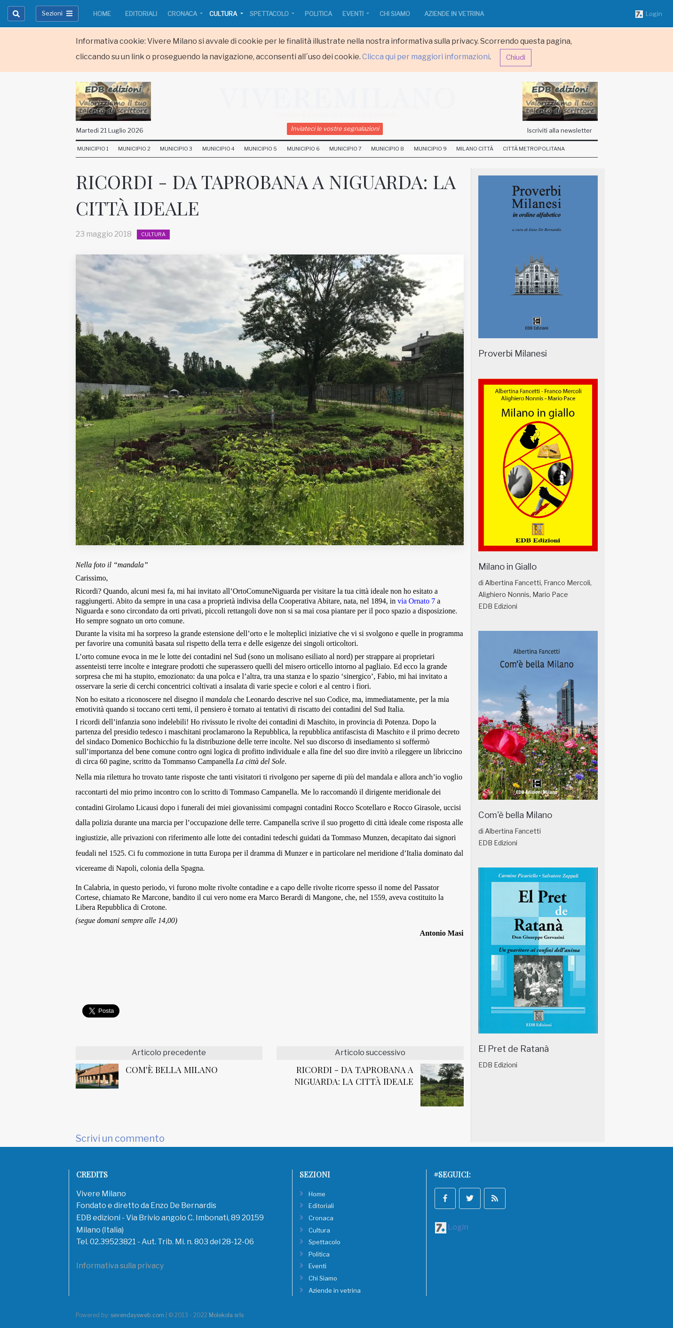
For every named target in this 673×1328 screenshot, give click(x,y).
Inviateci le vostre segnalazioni (335, 128)
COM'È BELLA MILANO (172, 1069)
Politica (318, 13)
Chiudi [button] (515, 57)
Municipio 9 (430, 148)
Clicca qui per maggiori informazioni (426, 56)
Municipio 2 (134, 148)
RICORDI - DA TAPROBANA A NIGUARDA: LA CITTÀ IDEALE (353, 1076)
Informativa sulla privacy (120, 1265)
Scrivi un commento (120, 1138)
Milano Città (474, 148)
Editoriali (141, 13)
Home (102, 13)
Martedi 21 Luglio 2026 (109, 130)
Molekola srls (226, 1315)
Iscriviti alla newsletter (559, 130)
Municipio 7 (345, 148)
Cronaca (182, 13)
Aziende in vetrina (454, 13)
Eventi (353, 13)
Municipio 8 (387, 148)
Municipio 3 (176, 148)
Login (648, 14)
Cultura (223, 13)
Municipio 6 (303, 148)
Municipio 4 (218, 148)
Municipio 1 (93, 148)
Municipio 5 (260, 148)
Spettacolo (270, 13)
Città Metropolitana (534, 148)
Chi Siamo (395, 13)
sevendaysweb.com (137, 1315)
